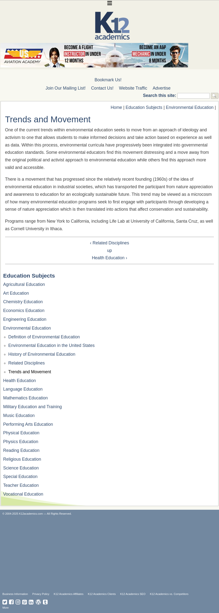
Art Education (16, 293)
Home (116, 107)
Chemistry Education (23, 301)
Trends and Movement (29, 371)
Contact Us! (102, 88)
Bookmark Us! (108, 79)
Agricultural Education (24, 284)
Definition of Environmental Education (44, 336)
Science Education (21, 468)
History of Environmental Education (41, 354)
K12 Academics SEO (133, 593)
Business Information (15, 593)
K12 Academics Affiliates (68, 593)
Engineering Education (24, 319)
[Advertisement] (110, 553)
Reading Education (21, 450)
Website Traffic (133, 88)
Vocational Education (23, 494)
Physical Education (21, 432)
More (5, 607)
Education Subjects (144, 107)
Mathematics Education (25, 397)
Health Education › (109, 257)
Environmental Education (190, 107)
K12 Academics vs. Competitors (169, 593)
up (109, 250)
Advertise (161, 88)
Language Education (22, 389)
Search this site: (160, 95)
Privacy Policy (41, 593)
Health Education (19, 380)
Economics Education (23, 310)
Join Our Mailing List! (66, 88)
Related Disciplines (26, 363)
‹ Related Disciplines (109, 242)
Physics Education (20, 441)
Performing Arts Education (28, 424)
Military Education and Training (32, 406)
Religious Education (22, 459)
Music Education (19, 415)
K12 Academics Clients (102, 593)
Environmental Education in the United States (51, 345)
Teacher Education (21, 485)
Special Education (20, 476)
